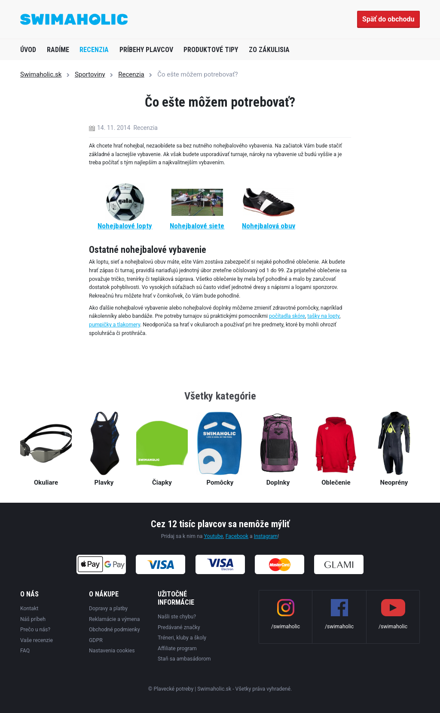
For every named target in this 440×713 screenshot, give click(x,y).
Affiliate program (177, 648)
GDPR (96, 640)
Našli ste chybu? (177, 617)
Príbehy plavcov (146, 50)
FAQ (25, 651)
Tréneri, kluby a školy (182, 638)
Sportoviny (90, 74)
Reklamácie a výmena (114, 619)
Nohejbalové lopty (125, 225)
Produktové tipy (210, 50)
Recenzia (94, 50)
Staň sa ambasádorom (184, 659)
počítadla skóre (287, 316)
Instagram (266, 536)
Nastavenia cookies (112, 651)
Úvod (28, 50)
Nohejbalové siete (197, 225)
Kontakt (29, 608)
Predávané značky (179, 627)
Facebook (237, 536)
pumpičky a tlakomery (114, 325)
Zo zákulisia (269, 50)
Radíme (58, 50)
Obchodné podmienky (114, 630)
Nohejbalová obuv (268, 225)
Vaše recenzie (36, 640)
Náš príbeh (33, 619)
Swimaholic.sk (40, 74)
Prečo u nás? (35, 630)
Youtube (213, 536)
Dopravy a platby (108, 608)
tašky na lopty (323, 316)
